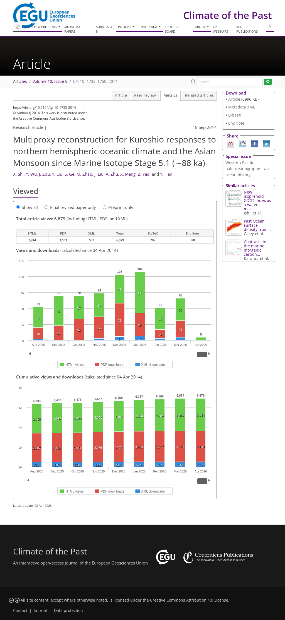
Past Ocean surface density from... (257, 225)
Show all (27, 207)
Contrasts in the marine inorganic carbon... (255, 248)
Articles (20, 81)
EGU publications (247, 29)
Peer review (145, 95)
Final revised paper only (70, 207)
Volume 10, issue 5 (50, 81)
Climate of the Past (227, 15)
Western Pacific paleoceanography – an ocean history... (247, 168)
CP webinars (220, 29)
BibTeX (234, 115)
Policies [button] (125, 27)
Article (121, 95)
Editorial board (172, 29)
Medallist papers (72, 29)
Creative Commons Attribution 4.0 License (189, 600)
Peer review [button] (148, 27)
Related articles (199, 95)
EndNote (236, 123)
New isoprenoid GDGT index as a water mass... (257, 200)
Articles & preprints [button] (41, 27)
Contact (20, 610)
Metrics (170, 95)
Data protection (68, 610)
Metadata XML (241, 107)
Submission (104, 29)
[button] (193, 81)
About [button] (200, 27)
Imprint (41, 610)
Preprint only (118, 207)
